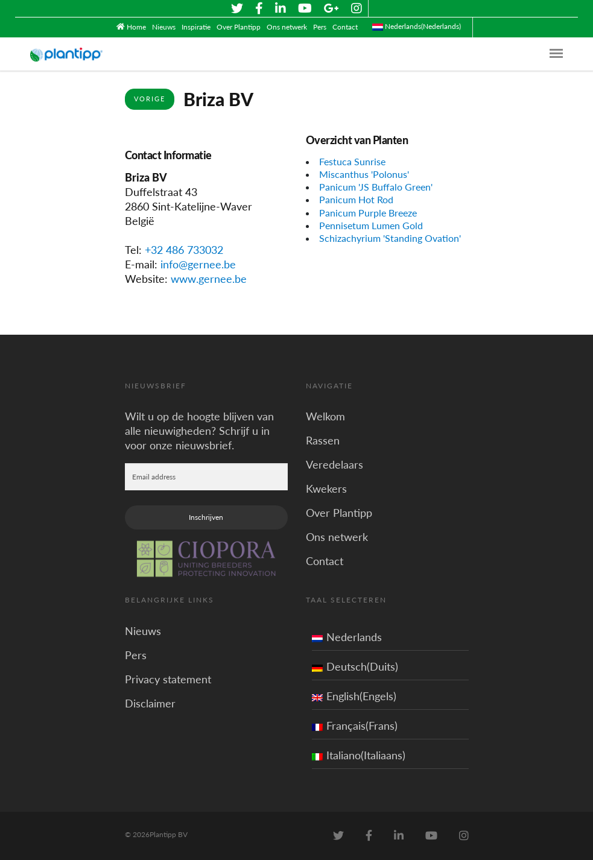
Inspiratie (196, 27)
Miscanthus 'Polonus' (364, 174)
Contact (345, 26)
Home (136, 27)
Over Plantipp (239, 26)
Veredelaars (334, 464)
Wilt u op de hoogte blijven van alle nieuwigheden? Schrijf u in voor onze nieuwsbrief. (199, 430)
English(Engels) (354, 696)
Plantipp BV (169, 834)
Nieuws (164, 27)
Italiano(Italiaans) (358, 755)
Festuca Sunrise (352, 161)
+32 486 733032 (184, 249)
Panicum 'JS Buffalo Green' (376, 186)
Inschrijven (206, 517)
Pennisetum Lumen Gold (371, 225)
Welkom (325, 416)
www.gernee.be (209, 278)
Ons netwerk (287, 26)
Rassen (323, 440)
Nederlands (347, 636)
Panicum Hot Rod (356, 199)
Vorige (149, 99)
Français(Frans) (355, 725)
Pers (319, 26)
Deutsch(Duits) (355, 666)
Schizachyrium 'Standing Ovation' (390, 238)
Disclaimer (150, 703)
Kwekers (326, 488)
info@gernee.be (198, 264)
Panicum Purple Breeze (368, 212)
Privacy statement (168, 679)
